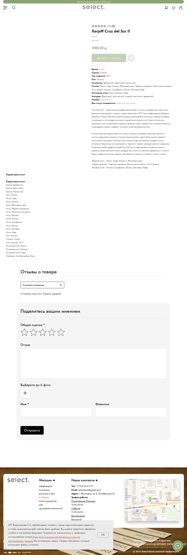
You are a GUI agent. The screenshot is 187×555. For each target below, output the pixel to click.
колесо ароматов (47, 501)
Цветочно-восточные (126, 103)
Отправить (32, 430)
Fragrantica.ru (106, 99)
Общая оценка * (32, 325)
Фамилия (102, 404)
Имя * (24, 404)
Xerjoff (101, 69)
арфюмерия (46, 486)
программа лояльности (50, 508)
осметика (45, 490)
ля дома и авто (47, 493)
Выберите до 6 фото (35, 385)
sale (41, 504)
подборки (44, 497)
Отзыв (25, 345)
